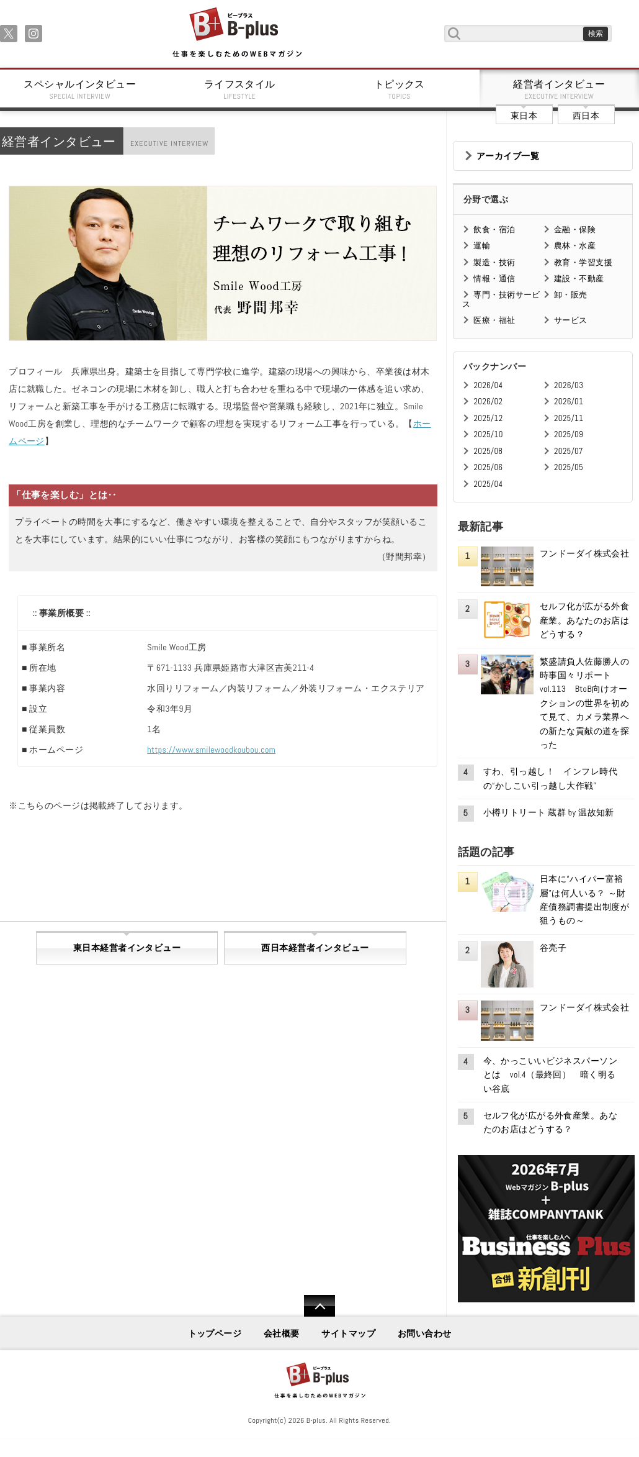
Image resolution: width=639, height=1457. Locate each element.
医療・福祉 (494, 320)
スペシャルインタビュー (80, 89)
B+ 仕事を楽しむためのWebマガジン (237, 33)
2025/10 (488, 434)
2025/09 (568, 434)
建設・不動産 (579, 278)
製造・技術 (494, 262)
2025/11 (568, 418)
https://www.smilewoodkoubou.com (211, 749)
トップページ (215, 1333)
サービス (571, 320)
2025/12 (488, 418)
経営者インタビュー (560, 89)
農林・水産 (575, 245)
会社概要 (282, 1333)
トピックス (400, 89)
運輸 (481, 245)
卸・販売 (571, 294)
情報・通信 (494, 278)
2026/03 (568, 385)
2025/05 (568, 467)
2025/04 (488, 484)
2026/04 (488, 385)
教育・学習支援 (583, 262)
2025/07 (568, 451)
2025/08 (488, 451)
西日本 (586, 115)
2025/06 (488, 467)
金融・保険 (575, 229)
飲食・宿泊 (494, 229)
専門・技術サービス (501, 299)
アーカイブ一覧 (507, 155)
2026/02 (488, 401)
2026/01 (568, 401)
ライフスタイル (240, 89)
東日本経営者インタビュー (127, 947)
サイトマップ (348, 1333)
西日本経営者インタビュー (315, 947)
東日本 (524, 115)
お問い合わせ (425, 1333)
